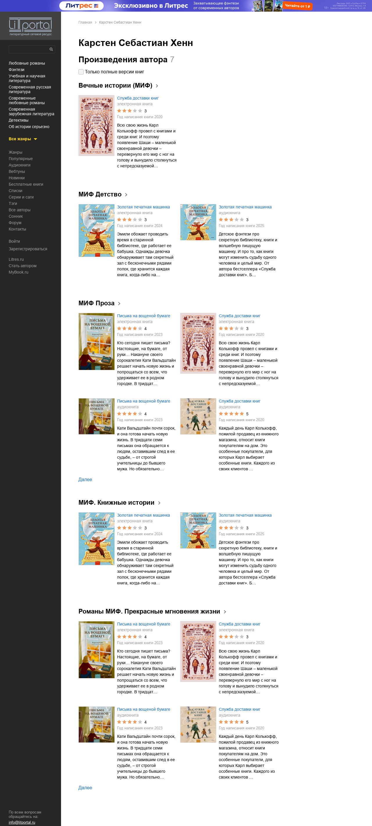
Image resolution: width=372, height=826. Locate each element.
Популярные (21, 158)
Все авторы (20, 210)
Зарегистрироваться (28, 249)
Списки (15, 190)
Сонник (16, 216)
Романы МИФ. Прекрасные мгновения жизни (149, 611)
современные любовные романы (27, 100)
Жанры (15, 152)
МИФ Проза (96, 303)
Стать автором (23, 265)
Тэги (13, 203)
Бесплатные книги (26, 184)
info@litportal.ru (22, 822)
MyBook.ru (18, 272)
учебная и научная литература (27, 78)
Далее (85, 479)
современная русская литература (30, 89)
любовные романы (27, 63)
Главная (85, 22)
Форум (15, 222)
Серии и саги (21, 197)
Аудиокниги (20, 165)
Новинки (17, 178)
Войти (14, 241)
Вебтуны (17, 171)
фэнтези (16, 69)
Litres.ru (16, 259)
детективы (18, 120)
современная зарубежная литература (31, 111)
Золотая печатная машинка (143, 207)
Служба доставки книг (138, 98)
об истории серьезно (29, 126)
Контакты (17, 229)
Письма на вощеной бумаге (143, 315)
